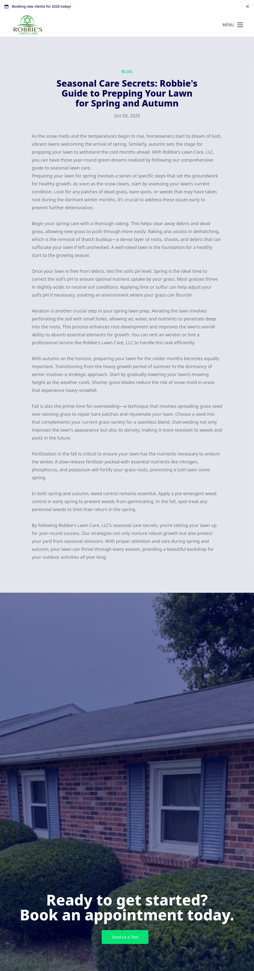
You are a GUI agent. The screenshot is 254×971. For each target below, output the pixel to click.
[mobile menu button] (240, 25)
